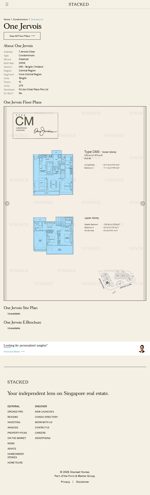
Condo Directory (46, 417)
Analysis (13, 427)
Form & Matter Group (81, 476)
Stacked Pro (15, 411)
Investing (14, 422)
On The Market (17, 438)
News (11, 443)
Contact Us (42, 427)
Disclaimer (82, 482)
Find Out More (14, 351)
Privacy (65, 482)
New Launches (44, 411)
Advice (12, 448)
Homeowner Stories (16, 455)
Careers (40, 432)
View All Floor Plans (22, 36)
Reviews (13, 417)
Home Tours (15, 462)
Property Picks (17, 432)
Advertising (42, 438)
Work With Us (43, 422)
